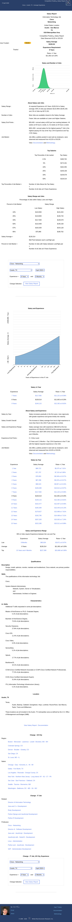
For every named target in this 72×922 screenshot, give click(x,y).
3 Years (14, 476)
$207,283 (38, 519)
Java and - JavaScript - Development (20, 833)
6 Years (14, 488)
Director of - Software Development (19, 829)
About (12, 913)
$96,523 (38, 484)
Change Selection (16, 283)
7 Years (14, 395)
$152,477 (38, 504)
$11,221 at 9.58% (60, 395)
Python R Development (15, 818)
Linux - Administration (15, 841)
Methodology (50, 143)
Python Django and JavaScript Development (22, 814)
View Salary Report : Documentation (36, 725)
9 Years (14, 403)
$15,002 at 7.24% (60, 519)
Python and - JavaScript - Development (21, 845)
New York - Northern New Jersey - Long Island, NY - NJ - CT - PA (29, 776)
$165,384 (38, 508)
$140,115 (38, 403)
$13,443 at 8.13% (60, 508)
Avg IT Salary (58, 907)
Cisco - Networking (14, 825)
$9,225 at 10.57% (60, 480)
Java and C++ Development (17, 806)
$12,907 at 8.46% (60, 504)
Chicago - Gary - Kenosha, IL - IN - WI (20, 765)
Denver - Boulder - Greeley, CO (18, 749)
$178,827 (38, 511)
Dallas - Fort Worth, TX (15, 769)
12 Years (14, 511)
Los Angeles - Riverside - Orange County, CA (23, 772)
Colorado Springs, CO (15, 746)
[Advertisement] (16, 26)
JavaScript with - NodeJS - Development (21, 837)
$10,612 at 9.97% (60, 488)
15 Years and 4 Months (24, 550)
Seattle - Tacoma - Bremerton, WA (19, 784)
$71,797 (38, 472)
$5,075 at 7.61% (60, 468)
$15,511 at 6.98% (60, 523)
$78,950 (38, 476)
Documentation (38, 143)
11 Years (14, 508)
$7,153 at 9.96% (60, 472)
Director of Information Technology (19, 802)
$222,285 (38, 523)
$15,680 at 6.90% (61, 550)
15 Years (14, 523)
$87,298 (38, 480)
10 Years (14, 504)
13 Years (14, 515)
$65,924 (43, 542)
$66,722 (38, 468)
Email (12, 910)
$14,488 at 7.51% (60, 515)
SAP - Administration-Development (19, 849)
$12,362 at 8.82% (60, 403)
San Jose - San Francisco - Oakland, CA (21, 780)
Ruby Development (14, 810)
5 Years (14, 484)
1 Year (14, 468)
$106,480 (38, 488)
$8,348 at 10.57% (60, 476)
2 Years (14, 472)
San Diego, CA (13, 753)
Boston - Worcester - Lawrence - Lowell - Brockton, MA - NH (28, 742)
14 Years (14, 519)
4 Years (14, 480)
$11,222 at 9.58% (60, 492)
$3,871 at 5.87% (60, 542)
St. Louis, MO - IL (14, 757)
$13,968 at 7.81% (60, 511)
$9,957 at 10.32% (60, 484)
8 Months (24, 542)
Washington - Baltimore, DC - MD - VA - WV (22, 788)
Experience (13, 276)
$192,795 (38, 515)
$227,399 (43, 550)
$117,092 (38, 395)
